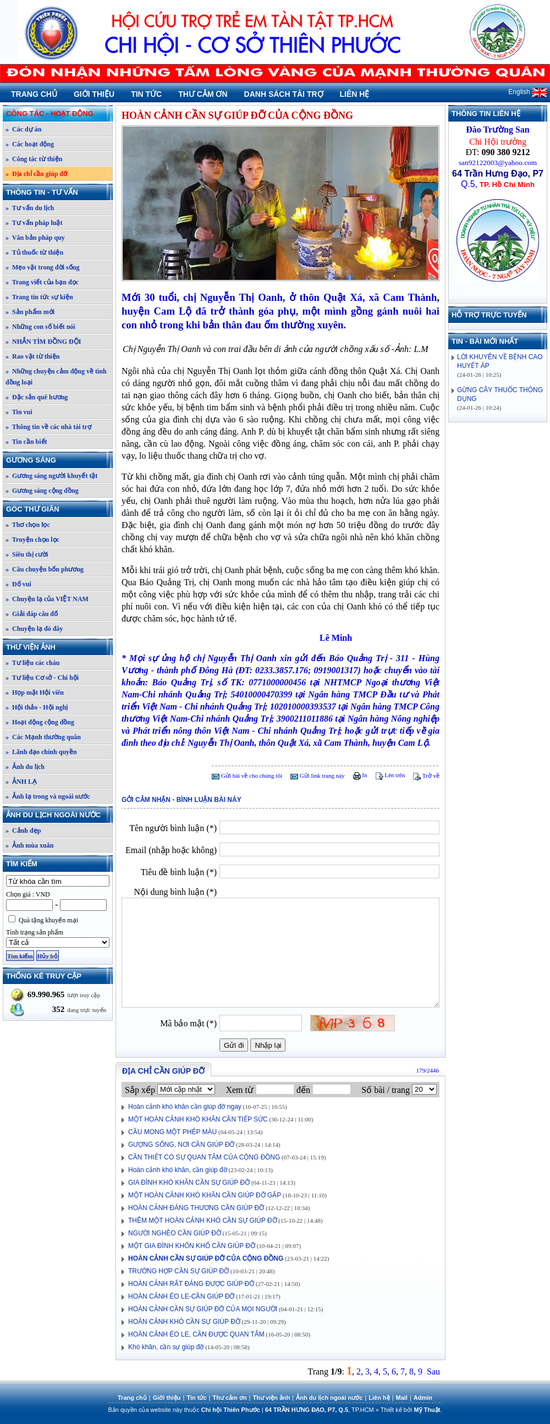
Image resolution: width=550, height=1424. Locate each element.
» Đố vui (18, 584)
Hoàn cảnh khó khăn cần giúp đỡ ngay (184, 1106)
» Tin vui (19, 412)
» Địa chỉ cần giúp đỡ (36, 174)
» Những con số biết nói (40, 327)
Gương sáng (59, 460)
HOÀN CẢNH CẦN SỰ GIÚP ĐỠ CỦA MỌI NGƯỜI (202, 1309)
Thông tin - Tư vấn (59, 192)
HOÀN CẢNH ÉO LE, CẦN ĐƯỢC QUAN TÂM (196, 1334)
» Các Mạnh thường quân (43, 737)
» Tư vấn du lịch (30, 208)
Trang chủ (34, 94)
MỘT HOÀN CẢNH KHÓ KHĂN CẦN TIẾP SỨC (198, 1119)
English (527, 92)
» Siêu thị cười (27, 554)
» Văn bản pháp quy (35, 237)
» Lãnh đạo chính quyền (41, 752)
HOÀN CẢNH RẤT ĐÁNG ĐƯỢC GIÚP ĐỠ (191, 1284)
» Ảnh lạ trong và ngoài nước (48, 796)
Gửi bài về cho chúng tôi (247, 775)
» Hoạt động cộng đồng (40, 722)
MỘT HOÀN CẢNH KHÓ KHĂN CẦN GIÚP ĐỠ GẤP (204, 1195)
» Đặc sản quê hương (37, 397)
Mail (402, 1397)
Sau (433, 1371)
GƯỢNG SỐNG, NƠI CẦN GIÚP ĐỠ (181, 1144)
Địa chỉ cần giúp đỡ (163, 1070)
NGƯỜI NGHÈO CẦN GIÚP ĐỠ (174, 1233)
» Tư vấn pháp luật (34, 223)
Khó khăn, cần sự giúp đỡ (166, 1347)
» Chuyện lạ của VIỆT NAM (47, 599)
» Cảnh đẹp (23, 830)
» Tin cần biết (26, 442)
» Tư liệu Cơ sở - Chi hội (42, 677)
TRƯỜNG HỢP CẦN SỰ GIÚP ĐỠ (178, 1271)
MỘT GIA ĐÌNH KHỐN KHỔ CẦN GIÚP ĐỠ (191, 1246)
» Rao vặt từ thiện (32, 356)
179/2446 (427, 1070)
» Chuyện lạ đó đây (34, 629)
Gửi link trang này (317, 775)
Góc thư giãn (59, 509)
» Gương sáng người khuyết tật (51, 476)
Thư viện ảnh (59, 647)
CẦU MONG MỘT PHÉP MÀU (172, 1132)
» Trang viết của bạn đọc (42, 282)
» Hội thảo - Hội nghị (37, 707)
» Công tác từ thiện (34, 159)
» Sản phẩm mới (30, 312)
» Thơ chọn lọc (28, 525)
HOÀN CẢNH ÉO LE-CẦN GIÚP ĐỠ (181, 1296)
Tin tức (146, 94)
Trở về (426, 775)
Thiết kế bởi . (411, 1409)
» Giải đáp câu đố (32, 614)
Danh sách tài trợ (283, 94)
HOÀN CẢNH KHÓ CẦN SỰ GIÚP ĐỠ (184, 1322)
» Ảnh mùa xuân (29, 845)
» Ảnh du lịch (25, 767)
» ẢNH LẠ (21, 781)
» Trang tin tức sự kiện (39, 297)
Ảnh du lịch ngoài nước (59, 815)
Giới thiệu (94, 94)
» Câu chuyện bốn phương (45, 569)
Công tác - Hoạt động (59, 114)
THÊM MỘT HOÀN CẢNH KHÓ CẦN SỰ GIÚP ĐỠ (202, 1220)
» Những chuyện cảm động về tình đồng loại (56, 376)
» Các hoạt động (30, 144)
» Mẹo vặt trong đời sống (42, 267)
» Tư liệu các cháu (32, 663)
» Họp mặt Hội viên (35, 692)
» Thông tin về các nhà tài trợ (48, 427)
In (360, 775)
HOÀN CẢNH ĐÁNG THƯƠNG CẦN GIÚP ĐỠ (196, 1208)
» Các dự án (23, 129)
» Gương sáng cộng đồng (42, 490)
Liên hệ (355, 94)
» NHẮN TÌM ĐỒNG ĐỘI (43, 341)
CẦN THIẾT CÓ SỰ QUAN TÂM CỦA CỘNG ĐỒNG (204, 1157)
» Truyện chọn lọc (32, 539)
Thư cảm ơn (202, 94)
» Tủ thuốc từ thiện (34, 252)
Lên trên (390, 775)
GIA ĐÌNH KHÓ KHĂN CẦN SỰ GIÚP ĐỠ (189, 1182)
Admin (423, 1397)
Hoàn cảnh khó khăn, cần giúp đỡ (177, 1170)
